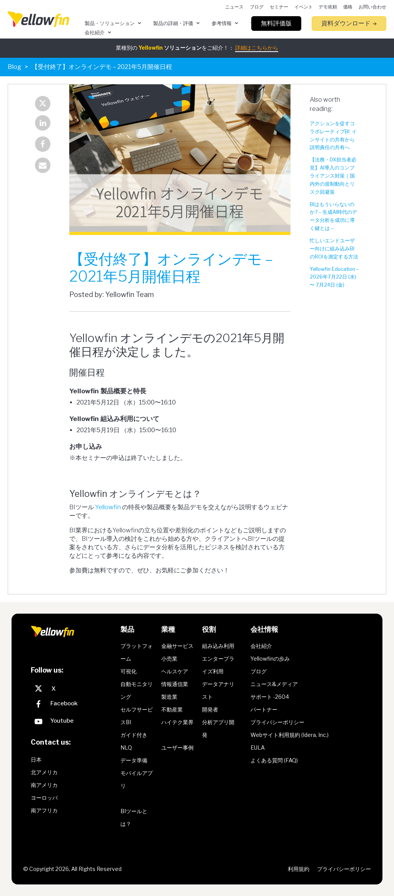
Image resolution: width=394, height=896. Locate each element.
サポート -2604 (269, 696)
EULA (257, 747)
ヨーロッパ (44, 797)
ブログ (258, 671)
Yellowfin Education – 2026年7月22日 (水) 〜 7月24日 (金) (334, 277)
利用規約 (298, 869)
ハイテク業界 (177, 722)
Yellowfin (108, 507)
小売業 (169, 658)
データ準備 (133, 760)
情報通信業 (174, 684)
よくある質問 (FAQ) (274, 760)
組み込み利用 (218, 646)
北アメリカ (44, 772)
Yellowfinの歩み (270, 658)
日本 (36, 759)
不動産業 (172, 709)
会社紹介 (261, 646)
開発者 (210, 709)
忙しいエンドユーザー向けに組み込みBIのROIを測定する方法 (334, 249)
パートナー (263, 709)
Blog (14, 66)
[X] (74, 688)
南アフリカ (44, 810)
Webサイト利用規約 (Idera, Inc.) (289, 735)
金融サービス (177, 646)
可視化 (128, 671)
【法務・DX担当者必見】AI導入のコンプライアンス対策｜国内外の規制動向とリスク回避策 (333, 176)
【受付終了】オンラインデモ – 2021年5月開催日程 (102, 66)
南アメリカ (44, 785)
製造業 (169, 696)
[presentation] (38, 19)
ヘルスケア (174, 671)
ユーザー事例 (177, 747)
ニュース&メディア (274, 684)
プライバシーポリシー (277, 722)
